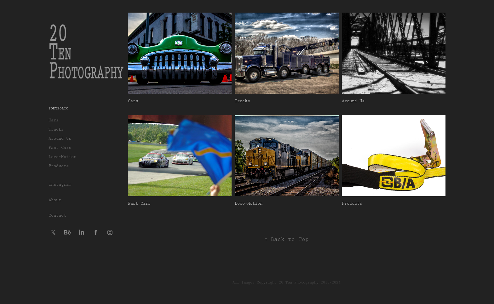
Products (59, 165)
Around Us (60, 138)
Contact (57, 215)
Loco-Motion (62, 156)
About (55, 199)
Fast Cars (60, 147)
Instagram (60, 184)
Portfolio (58, 108)
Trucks (56, 129)
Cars (54, 120)
